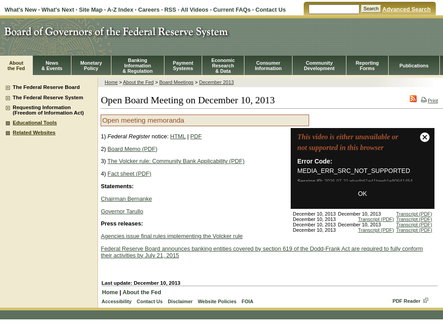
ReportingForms (367, 65)
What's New (20, 9)
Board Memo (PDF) (132, 149)
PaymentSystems (183, 65)
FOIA (247, 301)
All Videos (194, 9)
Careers (148, 9)
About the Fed (138, 82)
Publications (414, 65)
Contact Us (270, 9)
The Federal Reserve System (48, 97)
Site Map (91, 9)
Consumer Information (268, 65)
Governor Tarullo (122, 211)
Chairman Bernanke (126, 198)
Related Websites (34, 132)
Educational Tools (35, 122)
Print (429, 100)
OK (362, 193)
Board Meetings (176, 82)
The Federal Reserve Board (46, 87)
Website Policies (217, 301)
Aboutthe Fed (16, 65)
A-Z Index (120, 9)
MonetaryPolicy (91, 65)
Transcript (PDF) (414, 214)
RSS (170, 9)
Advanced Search (406, 9)
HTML (178, 136)
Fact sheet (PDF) (129, 173)
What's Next (57, 9)
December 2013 (216, 82)
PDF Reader (407, 301)
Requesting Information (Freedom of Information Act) (48, 110)
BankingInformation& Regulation (138, 65)
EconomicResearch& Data (223, 65)
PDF (196, 136)
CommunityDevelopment (319, 65)
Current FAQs (232, 9)
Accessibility (117, 301)
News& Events (51, 65)
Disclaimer (180, 301)
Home (111, 82)
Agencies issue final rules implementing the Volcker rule (172, 236)
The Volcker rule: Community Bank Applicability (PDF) (175, 161)
